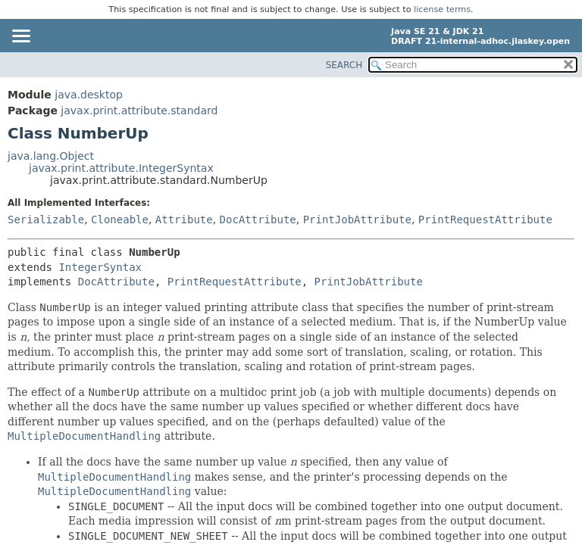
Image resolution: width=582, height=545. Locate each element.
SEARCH (344, 65)
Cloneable (120, 219)
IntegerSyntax (100, 267)
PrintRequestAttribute (485, 219)
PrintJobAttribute (357, 219)
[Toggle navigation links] (20, 37)
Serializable (46, 219)
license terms (442, 9)
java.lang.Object (51, 156)
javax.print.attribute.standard (139, 110)
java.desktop (89, 95)
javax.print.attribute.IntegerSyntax (121, 168)
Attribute (184, 219)
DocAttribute (258, 219)
